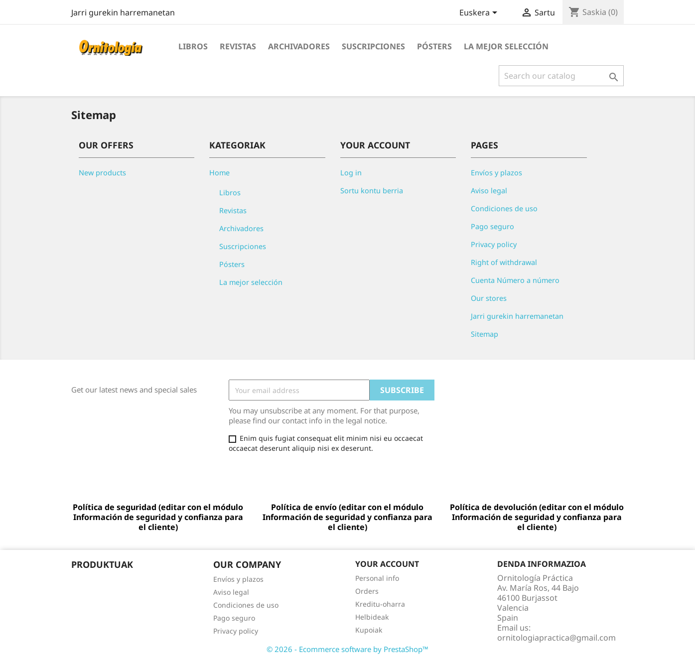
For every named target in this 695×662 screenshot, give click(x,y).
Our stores (489, 298)
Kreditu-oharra (380, 604)
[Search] (561, 75)
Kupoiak (368, 630)
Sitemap (484, 334)
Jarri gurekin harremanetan (123, 12)
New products (102, 172)
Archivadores (299, 46)
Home (219, 172)
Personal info (377, 578)
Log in (351, 172)
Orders (367, 591)
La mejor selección (506, 46)
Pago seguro (492, 226)
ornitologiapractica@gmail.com (556, 637)
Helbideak (372, 617)
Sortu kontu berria (371, 190)
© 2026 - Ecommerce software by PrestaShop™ (347, 649)
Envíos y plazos (496, 172)
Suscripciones (373, 46)
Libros (193, 46)
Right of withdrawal (504, 262)
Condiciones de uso (504, 208)
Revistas (238, 46)
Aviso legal (489, 190)
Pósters (434, 46)
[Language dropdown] (480, 13)
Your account (387, 563)
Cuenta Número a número (515, 280)
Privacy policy (494, 244)
